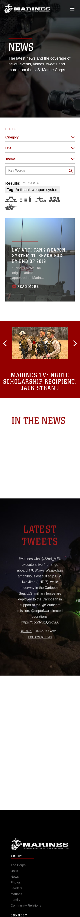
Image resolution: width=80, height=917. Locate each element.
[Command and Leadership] (54, 199)
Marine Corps (40, 851)
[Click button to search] (71, 171)
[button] (18, 343)
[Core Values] (40, 199)
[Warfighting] (11, 207)
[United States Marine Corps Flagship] (27, 8)
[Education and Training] (25, 199)
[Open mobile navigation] (72, 9)
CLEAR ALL (33, 183)
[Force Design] (11, 199)
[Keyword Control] (40, 170)
